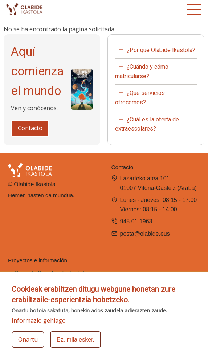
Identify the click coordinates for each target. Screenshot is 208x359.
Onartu (28, 343)
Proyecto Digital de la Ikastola (51, 273)
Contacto (30, 128)
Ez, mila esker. (75, 343)
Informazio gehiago (39, 324)
